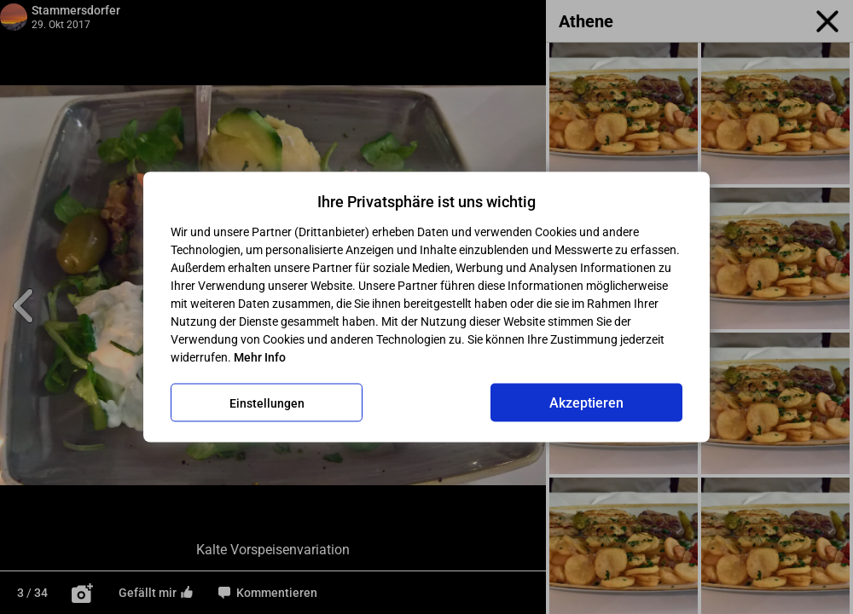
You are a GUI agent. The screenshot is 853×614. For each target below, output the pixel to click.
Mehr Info (260, 357)
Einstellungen (267, 402)
